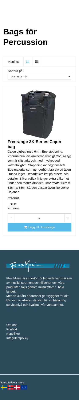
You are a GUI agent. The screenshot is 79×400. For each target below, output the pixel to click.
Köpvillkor (13, 333)
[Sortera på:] (39, 76)
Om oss (11, 325)
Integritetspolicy (17, 338)
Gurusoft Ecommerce (12, 382)
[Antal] (39, 217)
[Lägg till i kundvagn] (39, 227)
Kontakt (11, 329)
